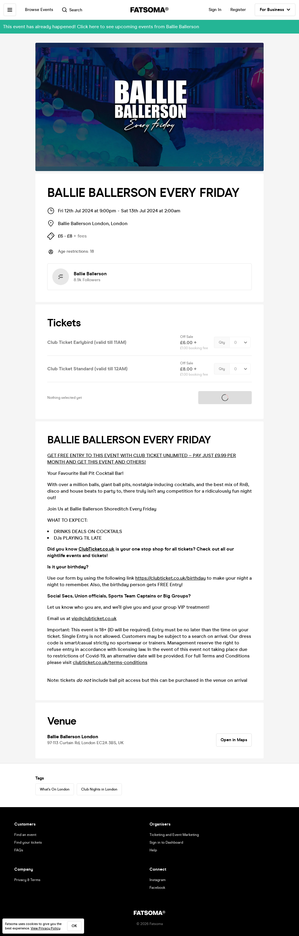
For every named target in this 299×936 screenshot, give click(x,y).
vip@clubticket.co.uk (94, 618)
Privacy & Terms (27, 880)
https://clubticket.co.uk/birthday (170, 578)
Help (153, 850)
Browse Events (39, 9)
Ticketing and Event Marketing (174, 835)
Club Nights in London (99, 789)
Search (72, 9)
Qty (222, 342)
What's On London (55, 789)
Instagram (158, 880)
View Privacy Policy (45, 928)
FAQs (18, 850)
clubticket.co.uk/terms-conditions (110, 662)
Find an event (25, 835)
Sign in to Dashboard (166, 842)
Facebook (157, 888)
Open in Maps (234, 739)
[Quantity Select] (240, 342)
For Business (275, 9)
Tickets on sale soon (225, 397)
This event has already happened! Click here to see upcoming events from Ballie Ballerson (101, 26)
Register (238, 9)
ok (74, 926)
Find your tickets (28, 842)
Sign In (215, 9)
